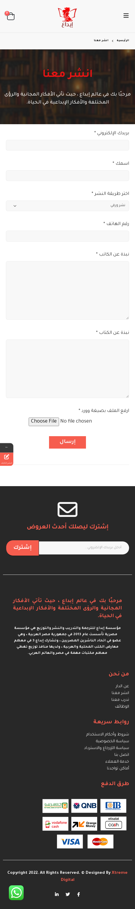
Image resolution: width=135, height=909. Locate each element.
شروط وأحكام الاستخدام (107, 734)
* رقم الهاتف (116, 224)
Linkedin (56, 894)
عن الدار (122, 686)
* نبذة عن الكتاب (112, 333)
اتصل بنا (121, 755)
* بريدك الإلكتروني (111, 133)
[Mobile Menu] (124, 16)
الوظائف (122, 707)
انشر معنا (120, 693)
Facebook (78, 894)
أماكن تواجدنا (118, 768)
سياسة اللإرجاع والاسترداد (106, 748)
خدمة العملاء (117, 762)
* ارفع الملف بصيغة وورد (104, 411)
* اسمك (121, 163)
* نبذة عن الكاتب (112, 254)
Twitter (67, 894)
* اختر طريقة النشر (110, 194)
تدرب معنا (120, 700)
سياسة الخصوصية (112, 741)
